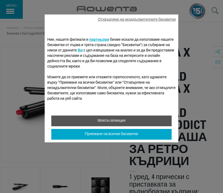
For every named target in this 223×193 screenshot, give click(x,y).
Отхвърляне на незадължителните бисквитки (137, 20)
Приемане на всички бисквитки (111, 134)
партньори (99, 40)
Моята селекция (111, 121)
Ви (80, 51)
